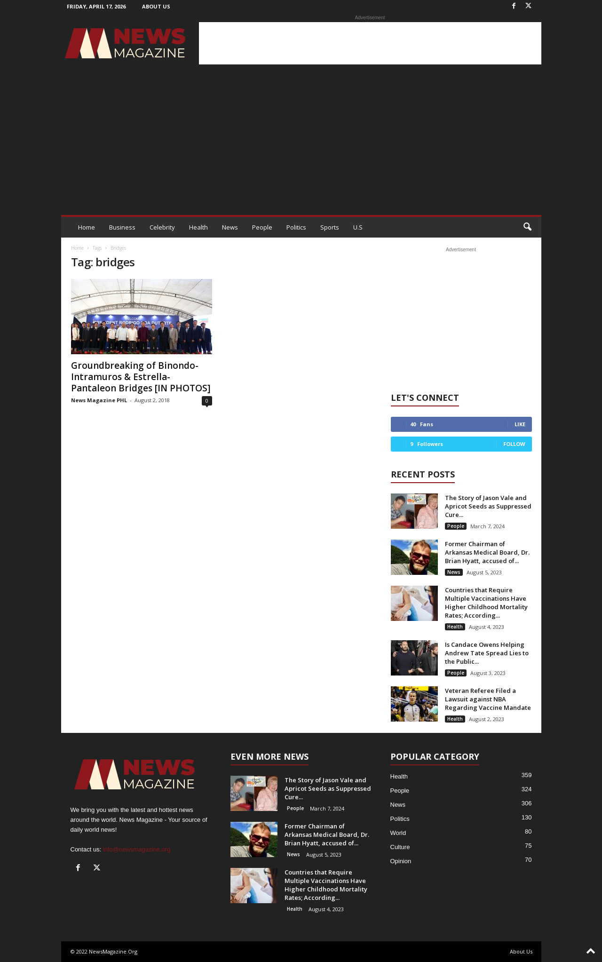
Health (198, 227)
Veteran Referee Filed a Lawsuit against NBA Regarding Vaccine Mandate (488, 699)
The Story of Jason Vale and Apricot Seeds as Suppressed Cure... (488, 506)
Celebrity (162, 227)
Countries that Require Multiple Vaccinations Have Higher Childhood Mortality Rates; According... (486, 603)
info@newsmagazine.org (136, 849)
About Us (156, 6)
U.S (358, 227)
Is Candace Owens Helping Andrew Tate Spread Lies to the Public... (487, 653)
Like (520, 424)
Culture (400, 847)
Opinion (401, 861)
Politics (296, 227)
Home (86, 227)
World (398, 832)
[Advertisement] (370, 43)
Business (122, 227)
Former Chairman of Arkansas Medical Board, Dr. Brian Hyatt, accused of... (487, 552)
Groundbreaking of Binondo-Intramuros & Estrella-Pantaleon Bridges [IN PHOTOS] (141, 376)
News (230, 227)
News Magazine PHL (99, 400)
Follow (514, 443)
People (262, 227)
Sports (329, 227)
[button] (527, 227)
